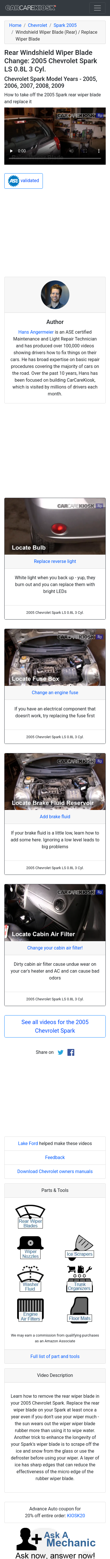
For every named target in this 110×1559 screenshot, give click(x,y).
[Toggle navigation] (97, 8)
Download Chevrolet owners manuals (55, 1171)
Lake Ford (28, 1143)
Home (15, 25)
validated (23, 181)
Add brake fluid (55, 816)
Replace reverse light (55, 561)
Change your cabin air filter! (55, 948)
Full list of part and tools (55, 1356)
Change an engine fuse (55, 692)
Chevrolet (37, 25)
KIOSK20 (76, 1515)
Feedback (55, 1157)
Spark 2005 (65, 25)
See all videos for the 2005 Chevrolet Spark (55, 1026)
